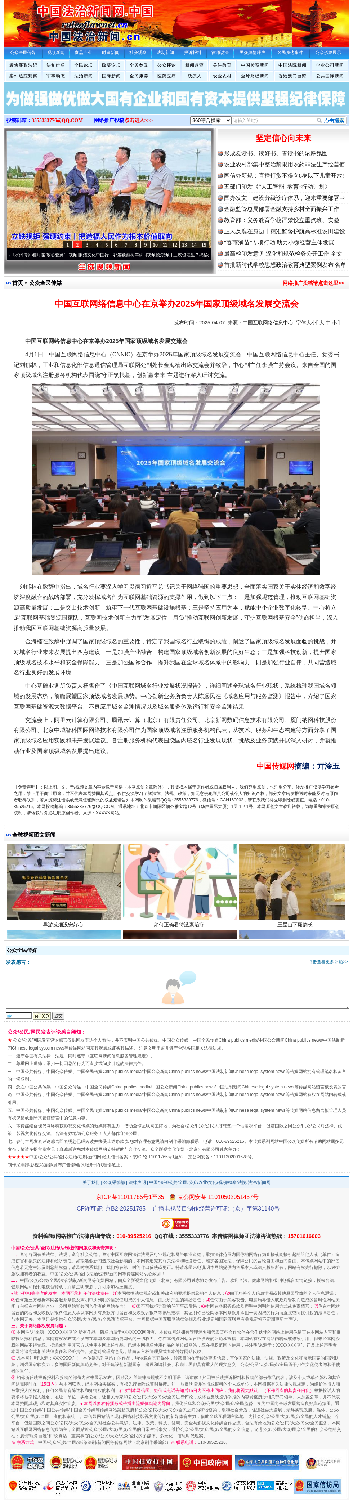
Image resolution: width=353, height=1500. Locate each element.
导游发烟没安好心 (64, 928)
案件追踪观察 (23, 75)
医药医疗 (166, 75)
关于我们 (91, 1182)
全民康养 (139, 75)
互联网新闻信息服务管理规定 (118, 1056)
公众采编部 (114, 1182)
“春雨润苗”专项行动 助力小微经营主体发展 (279, 242)
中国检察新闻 (255, 65)
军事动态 (55, 75)
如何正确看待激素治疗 (180, 928)
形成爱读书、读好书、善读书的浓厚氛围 (276, 153)
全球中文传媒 (63, 21)
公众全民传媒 (45, 283)
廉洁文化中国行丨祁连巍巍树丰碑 (114, 254)
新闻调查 (194, 65)
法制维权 (55, 65)
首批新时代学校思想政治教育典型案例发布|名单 (285, 265)
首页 (17, 283)
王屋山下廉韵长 (296, 928)
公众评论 (166, 65)
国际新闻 (111, 75)
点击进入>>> (138, 120)
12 (174, 245)
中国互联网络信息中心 (268, 322)
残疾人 (195, 75)
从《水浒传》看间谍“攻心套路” (39, 254)
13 (184, 245)
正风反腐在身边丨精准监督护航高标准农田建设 (284, 231)
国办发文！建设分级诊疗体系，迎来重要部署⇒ (284, 198)
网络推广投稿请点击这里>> (313, 283)
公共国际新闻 (330, 75)
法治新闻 (83, 75)
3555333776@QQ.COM (57, 120)
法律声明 (137, 1182)
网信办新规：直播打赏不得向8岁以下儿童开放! (284, 175)
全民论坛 (83, 65)
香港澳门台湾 (292, 75)
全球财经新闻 (255, 75)
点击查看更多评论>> (328, 961)
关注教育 (222, 65)
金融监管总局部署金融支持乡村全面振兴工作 (281, 209)
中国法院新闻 (292, 65)
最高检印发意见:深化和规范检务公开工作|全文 (283, 254)
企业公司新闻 (330, 65)
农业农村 (222, 75)
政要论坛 (111, 65)
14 (194, 245)
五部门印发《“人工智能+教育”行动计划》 (277, 187)
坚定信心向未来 (283, 138)
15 (203, 245)
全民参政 (139, 65)
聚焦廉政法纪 (23, 65)
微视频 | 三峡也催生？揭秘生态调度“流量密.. (202, 254)
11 (164, 245)
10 (155, 245)
